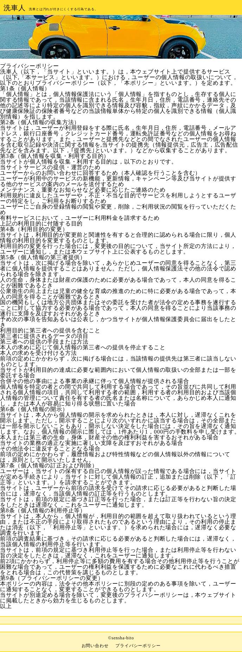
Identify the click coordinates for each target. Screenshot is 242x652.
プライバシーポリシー (137, 645)
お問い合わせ (95, 645)
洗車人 (14, 7)
